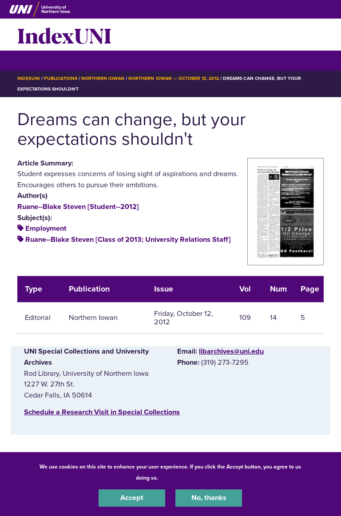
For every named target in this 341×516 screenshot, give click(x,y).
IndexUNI (64, 35)
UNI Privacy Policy (183, 478)
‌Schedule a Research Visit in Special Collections (102, 412)
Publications (60, 78)
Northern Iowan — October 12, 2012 (173, 78)
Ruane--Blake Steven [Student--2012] (78, 206)
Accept (131, 497)
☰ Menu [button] (33, 60)
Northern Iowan (102, 78)
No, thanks (208, 497)
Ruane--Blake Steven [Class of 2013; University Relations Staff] (128, 239)
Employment (46, 228)
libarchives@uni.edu (231, 351)
